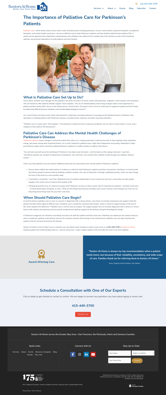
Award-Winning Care (41, 262)
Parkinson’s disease (30, 140)
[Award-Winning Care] (41, 254)
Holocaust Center (63, 384)
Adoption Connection (33, 384)
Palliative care (28, 30)
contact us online (128, 227)
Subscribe (141, 8)
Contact (152, 8)
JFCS (24, 384)
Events (122, 8)
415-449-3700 (83, 305)
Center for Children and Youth (48, 384)
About (112, 8)
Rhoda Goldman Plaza (76, 384)
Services (99, 8)
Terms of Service (36, 391)
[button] (136, 4)
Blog (131, 8)
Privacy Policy (27, 391)
